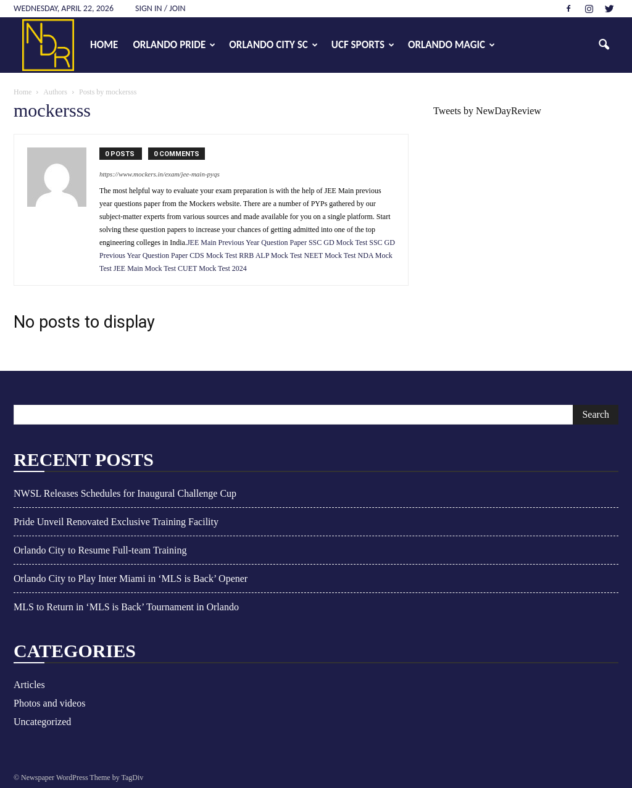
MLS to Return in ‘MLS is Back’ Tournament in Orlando (126, 607)
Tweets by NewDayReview (487, 111)
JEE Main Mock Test (145, 268)
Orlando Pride (174, 44)
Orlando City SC (273, 44)
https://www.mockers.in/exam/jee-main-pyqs (159, 174)
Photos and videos (49, 703)
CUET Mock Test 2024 (212, 268)
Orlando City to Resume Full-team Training (100, 550)
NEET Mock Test (330, 255)
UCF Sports (362, 44)
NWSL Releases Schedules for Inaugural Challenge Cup (125, 493)
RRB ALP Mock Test (270, 255)
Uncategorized (42, 721)
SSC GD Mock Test (339, 242)
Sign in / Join (160, 8)
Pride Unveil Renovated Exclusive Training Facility (116, 521)
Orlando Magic (451, 44)
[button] (603, 45)
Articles (29, 684)
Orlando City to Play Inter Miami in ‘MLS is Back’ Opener (130, 578)
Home (104, 44)
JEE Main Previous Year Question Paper (248, 242)
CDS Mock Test (213, 255)
